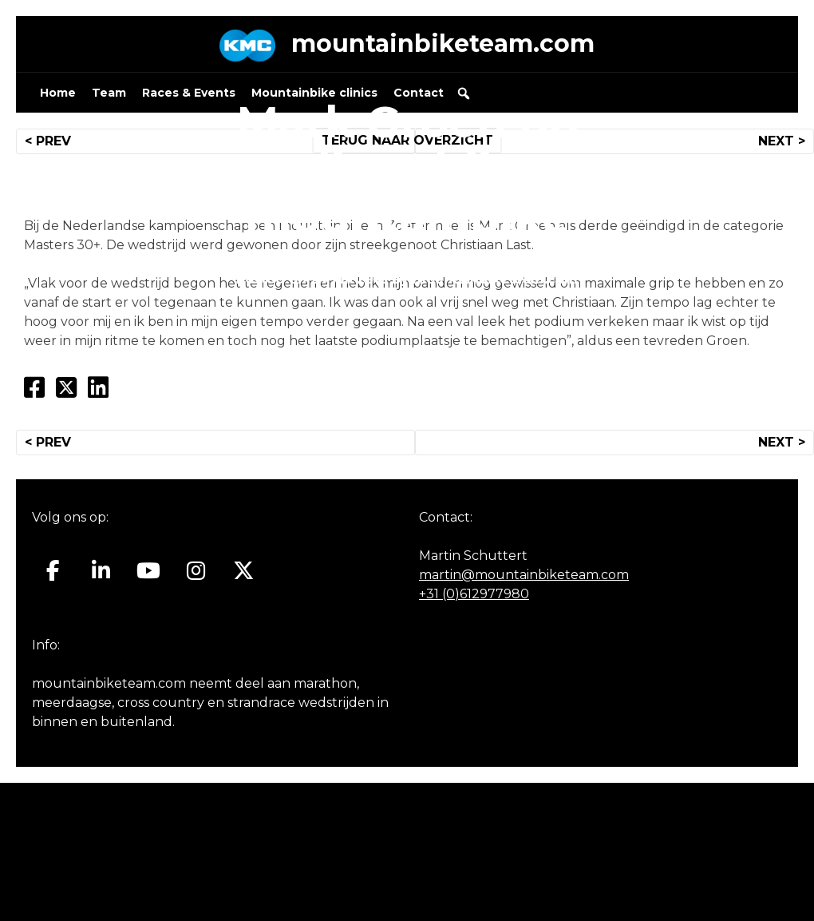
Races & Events (188, 92)
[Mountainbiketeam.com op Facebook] (53, 571)
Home (58, 92)
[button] (464, 93)
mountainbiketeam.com (443, 43)
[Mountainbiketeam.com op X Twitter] (244, 571)
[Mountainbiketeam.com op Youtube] (149, 571)
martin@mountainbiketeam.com (524, 574)
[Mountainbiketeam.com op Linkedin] (101, 571)
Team (109, 92)
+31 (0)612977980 (474, 593)
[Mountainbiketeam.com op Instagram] (196, 571)
